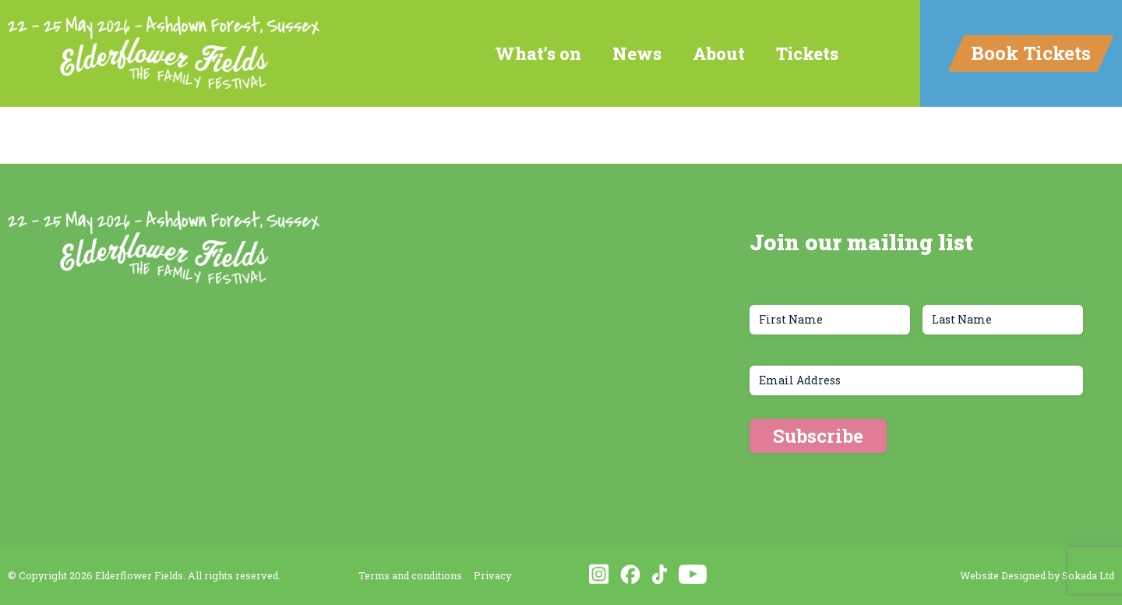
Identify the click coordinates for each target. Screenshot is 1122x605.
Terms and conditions (410, 575)
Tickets (807, 53)
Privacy (492, 575)
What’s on (538, 53)
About (719, 53)
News (637, 53)
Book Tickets (1031, 53)
